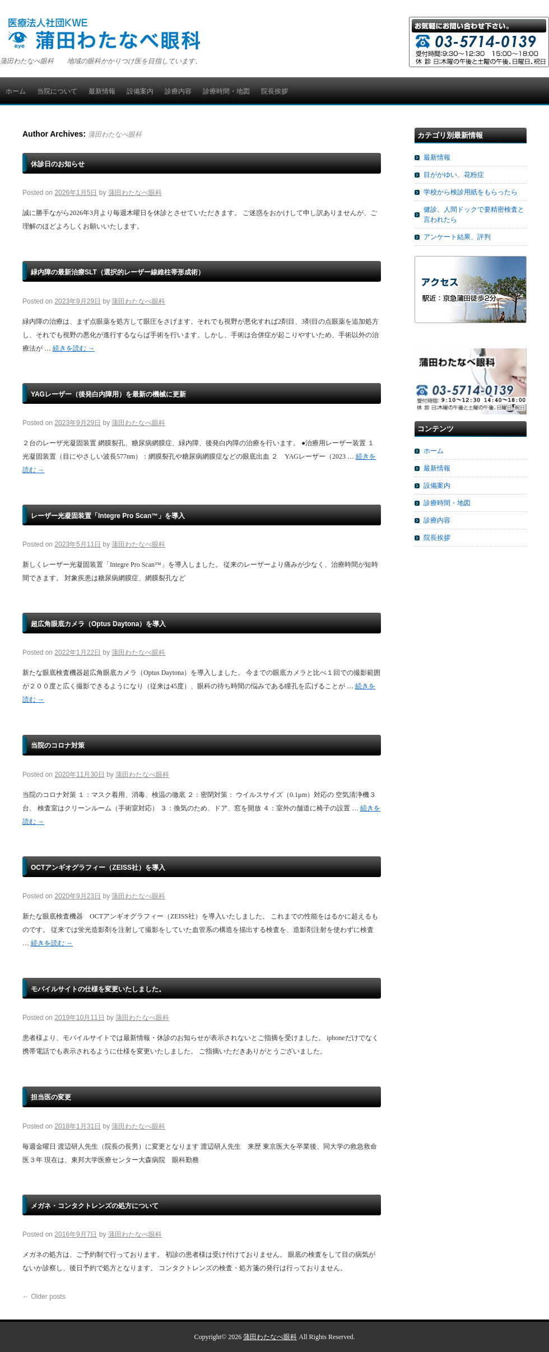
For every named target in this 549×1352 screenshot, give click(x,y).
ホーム (16, 91)
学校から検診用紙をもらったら (471, 192)
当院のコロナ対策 (58, 745)
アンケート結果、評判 (457, 237)
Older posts (44, 1296)
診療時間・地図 (226, 91)
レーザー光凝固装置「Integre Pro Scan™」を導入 (108, 516)
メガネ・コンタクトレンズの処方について (95, 1206)
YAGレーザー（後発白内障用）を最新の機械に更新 (108, 394)
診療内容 (178, 91)
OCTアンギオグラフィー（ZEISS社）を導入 (98, 867)
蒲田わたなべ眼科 (115, 134)
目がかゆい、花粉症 (454, 175)
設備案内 (140, 91)
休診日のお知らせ (58, 164)
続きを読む (74, 348)
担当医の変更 (51, 1097)
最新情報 (102, 91)
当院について (57, 91)
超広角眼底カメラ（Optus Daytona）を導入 (98, 624)
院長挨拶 (274, 91)
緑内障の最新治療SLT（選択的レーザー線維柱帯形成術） (117, 272)
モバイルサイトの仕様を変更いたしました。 (98, 989)
